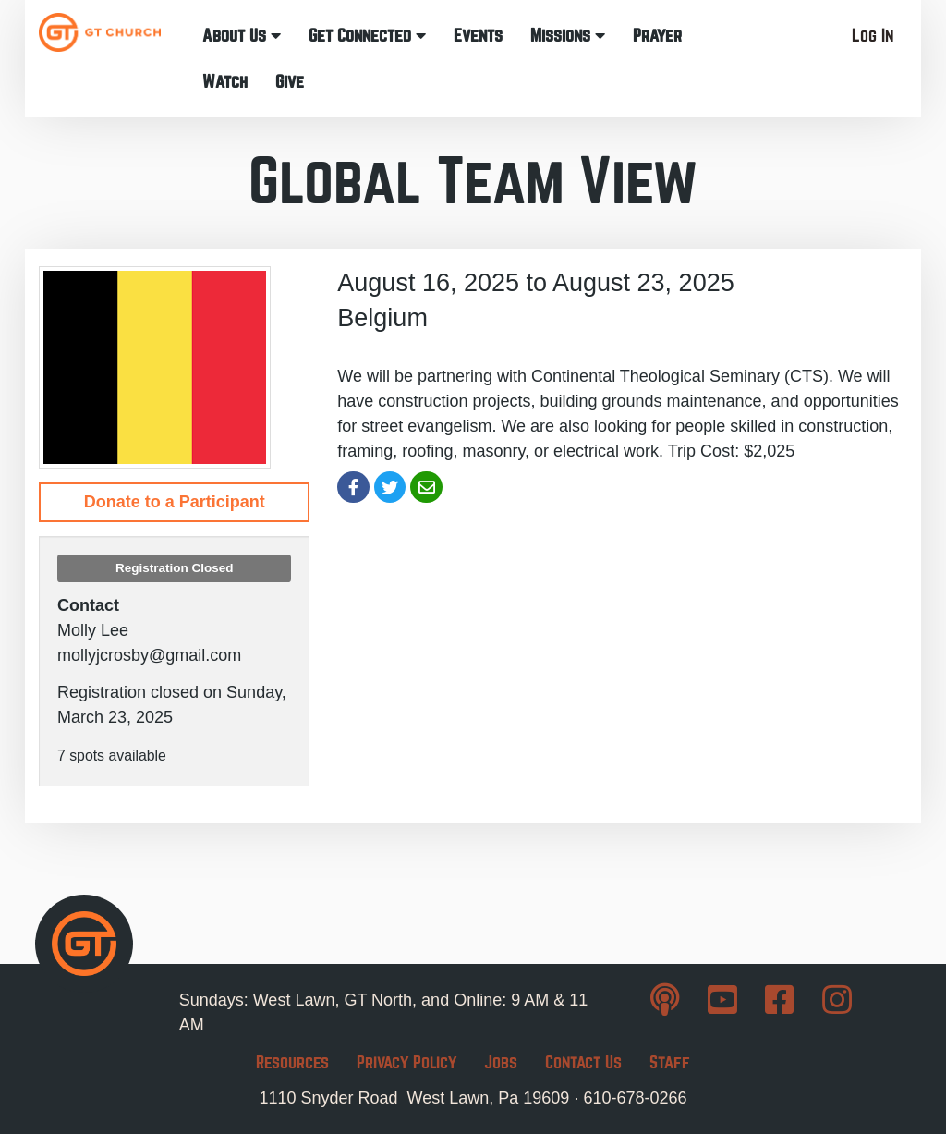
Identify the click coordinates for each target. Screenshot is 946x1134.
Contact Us (583, 1062)
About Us (241, 35)
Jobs (500, 1062)
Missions (567, 35)
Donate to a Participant (174, 502)
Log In (872, 35)
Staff (669, 1062)
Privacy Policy (406, 1062)
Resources (292, 1062)
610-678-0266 (634, 1098)
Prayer (657, 35)
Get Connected (367, 35)
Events (478, 35)
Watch (225, 82)
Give (289, 82)
